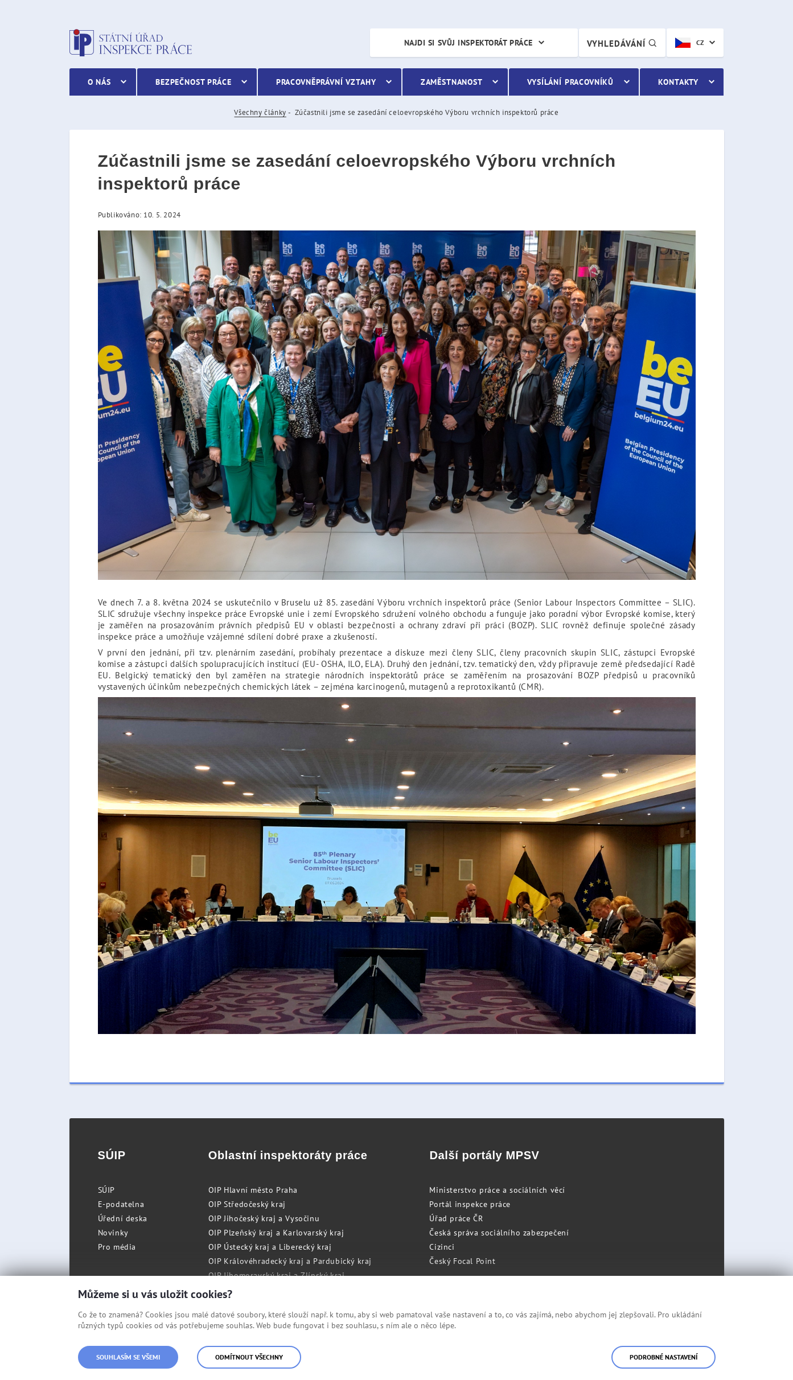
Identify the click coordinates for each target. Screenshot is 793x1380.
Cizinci (441, 1247)
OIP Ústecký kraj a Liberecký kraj (270, 1247)
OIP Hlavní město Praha (253, 1190)
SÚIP (106, 1190)
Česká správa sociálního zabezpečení (499, 1232)
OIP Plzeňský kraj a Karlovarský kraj (276, 1232)
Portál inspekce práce (470, 1204)
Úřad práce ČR (456, 1218)
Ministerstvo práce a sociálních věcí (497, 1190)
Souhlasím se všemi (128, 1357)
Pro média (117, 1247)
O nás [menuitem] (99, 82)
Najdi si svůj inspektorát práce (468, 43)
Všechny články (260, 112)
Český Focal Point (462, 1261)
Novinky (113, 1232)
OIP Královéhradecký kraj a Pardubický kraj (290, 1261)
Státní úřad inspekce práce (130, 42)
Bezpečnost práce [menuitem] (193, 82)
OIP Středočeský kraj (247, 1204)
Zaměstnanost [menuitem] (452, 82)
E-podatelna (121, 1204)
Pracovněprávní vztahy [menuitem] (326, 82)
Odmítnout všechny (249, 1357)
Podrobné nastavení (663, 1357)
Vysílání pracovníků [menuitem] (570, 82)
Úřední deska (122, 1218)
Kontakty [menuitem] (678, 82)
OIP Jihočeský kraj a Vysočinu (263, 1218)
